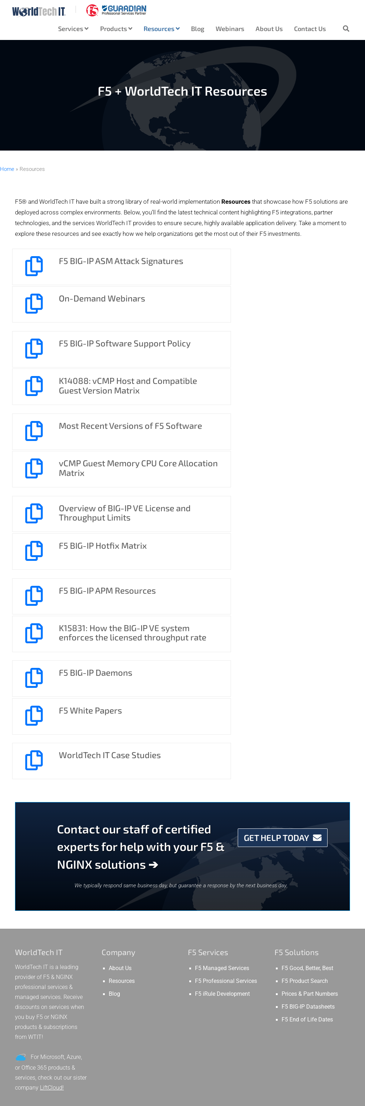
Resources (162, 28)
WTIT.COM (269, 1098)
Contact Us (310, 28)
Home (7, 169)
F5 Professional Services (226, 767)
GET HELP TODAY (283, 623)
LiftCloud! (52, 873)
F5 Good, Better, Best (307, 754)
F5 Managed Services (222, 754)
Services (73, 28)
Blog (197, 28)
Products (116, 28)
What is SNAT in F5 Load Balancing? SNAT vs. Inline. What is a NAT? (50, 1020)
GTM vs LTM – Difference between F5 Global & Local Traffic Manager (49, 970)
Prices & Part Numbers (310, 780)
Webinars (230, 28)
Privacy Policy (231, 1098)
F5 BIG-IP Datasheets (308, 793)
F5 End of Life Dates (307, 805)
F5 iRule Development (222, 780)
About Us (269, 28)
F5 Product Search (305, 767)
